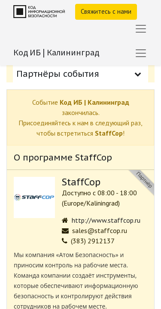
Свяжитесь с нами (106, 11)
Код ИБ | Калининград (56, 52)
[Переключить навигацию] (141, 53)
